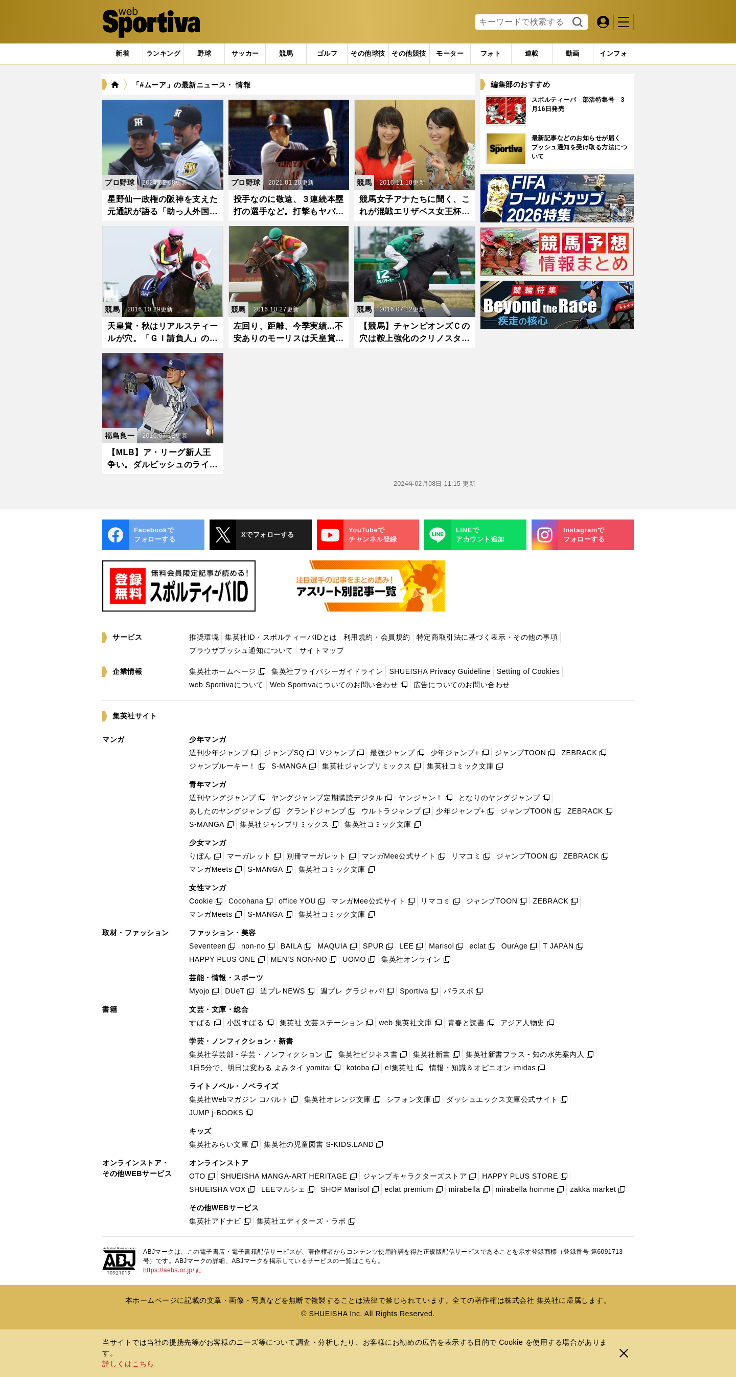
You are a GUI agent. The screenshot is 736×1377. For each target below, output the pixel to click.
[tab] (204, 53)
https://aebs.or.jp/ (172, 1270)
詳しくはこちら (128, 1364)
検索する (576, 22)
